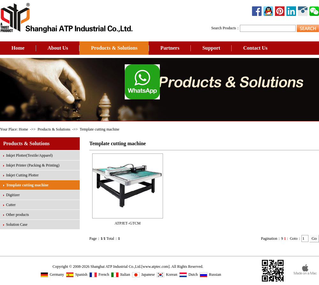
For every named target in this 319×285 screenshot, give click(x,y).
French (99, 274)
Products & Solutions (114, 48)
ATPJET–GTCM (127, 223)
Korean (167, 274)
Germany (52, 274)
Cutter (11, 205)
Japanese (143, 274)
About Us (58, 48)
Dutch (188, 274)
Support (211, 48)
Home (18, 48)
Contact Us (255, 48)
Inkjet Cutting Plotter (22, 175)
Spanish (76, 274)
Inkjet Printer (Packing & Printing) (32, 165)
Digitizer (13, 195)
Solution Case (16, 224)
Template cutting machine (27, 185)
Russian (210, 274)
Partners (170, 48)
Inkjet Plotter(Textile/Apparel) (29, 155)
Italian (120, 274)
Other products (17, 214)
